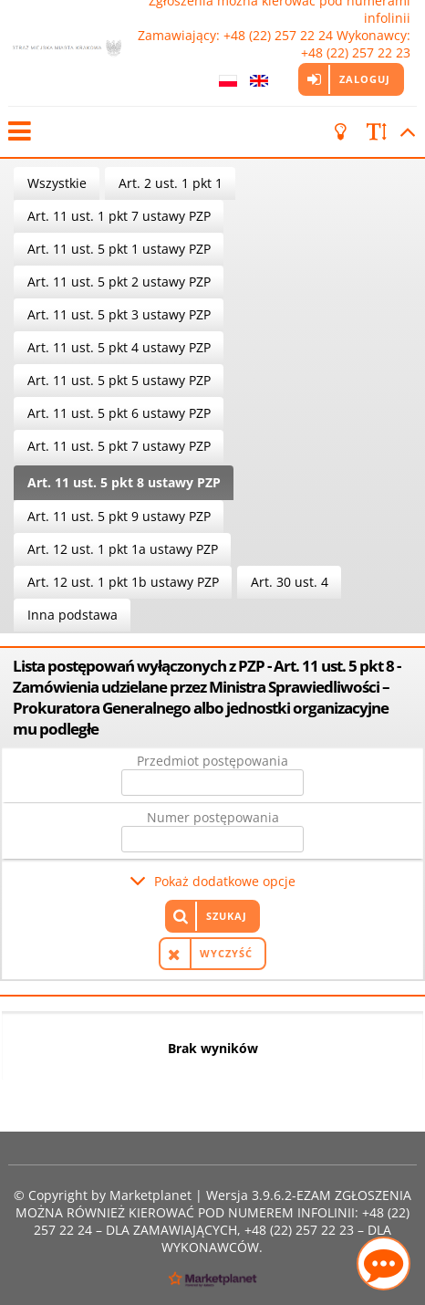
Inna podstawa (72, 614)
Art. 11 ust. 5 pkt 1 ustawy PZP (119, 248)
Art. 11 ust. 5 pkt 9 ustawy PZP (119, 516)
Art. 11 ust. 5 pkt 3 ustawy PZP (119, 314)
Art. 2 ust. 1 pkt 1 (171, 183)
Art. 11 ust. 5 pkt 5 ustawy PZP (119, 380)
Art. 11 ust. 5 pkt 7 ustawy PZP (119, 445)
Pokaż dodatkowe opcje (224, 881)
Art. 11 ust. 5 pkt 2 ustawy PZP (119, 281)
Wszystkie (57, 183)
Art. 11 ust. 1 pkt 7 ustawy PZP (119, 215)
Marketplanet (150, 1195)
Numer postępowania (213, 817)
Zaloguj (364, 79)
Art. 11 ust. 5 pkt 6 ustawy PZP (119, 413)
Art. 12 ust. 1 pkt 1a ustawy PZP (122, 549)
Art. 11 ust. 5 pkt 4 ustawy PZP (119, 347)
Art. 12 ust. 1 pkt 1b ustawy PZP (123, 581)
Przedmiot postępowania (212, 760)
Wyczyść (226, 953)
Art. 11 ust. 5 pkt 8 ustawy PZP (124, 482)
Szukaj (226, 916)
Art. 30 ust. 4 (289, 581)
